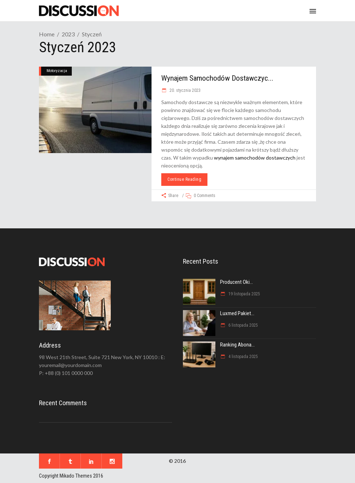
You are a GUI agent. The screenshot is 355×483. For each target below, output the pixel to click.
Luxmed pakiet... (237, 313)
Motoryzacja (57, 70)
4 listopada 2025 (242, 356)
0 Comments (204, 195)
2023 (68, 34)
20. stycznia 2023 (184, 90)
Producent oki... (236, 282)
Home (46, 34)
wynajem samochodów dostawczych (254, 158)
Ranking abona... (237, 344)
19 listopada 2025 (243, 293)
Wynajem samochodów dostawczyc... (217, 78)
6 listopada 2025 (242, 325)
